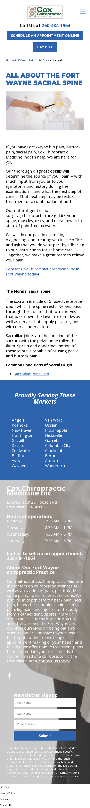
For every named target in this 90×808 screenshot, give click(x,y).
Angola (18, 420)
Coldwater (21, 450)
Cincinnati (54, 450)
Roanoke (20, 425)
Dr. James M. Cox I (67, 772)
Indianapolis (56, 430)
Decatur (19, 445)
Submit (45, 735)
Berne (50, 455)
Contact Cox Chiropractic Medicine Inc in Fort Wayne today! (42, 271)
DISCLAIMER (71, 765)
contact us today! (54, 661)
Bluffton (19, 455)
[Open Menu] (83, 12)
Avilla (16, 460)
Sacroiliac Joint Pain (31, 374)
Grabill (18, 440)
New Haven (22, 430)
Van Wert (53, 420)
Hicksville (53, 435)
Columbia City (57, 445)
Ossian (51, 425)
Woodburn (55, 465)
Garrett (52, 440)
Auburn (52, 460)
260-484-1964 (56, 25)
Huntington (23, 435)
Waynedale (22, 465)
